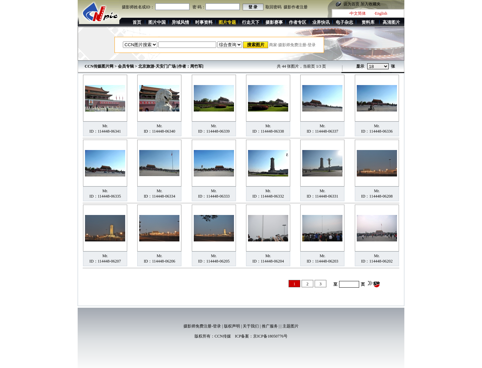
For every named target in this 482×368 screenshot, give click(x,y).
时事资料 (204, 22)
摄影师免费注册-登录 (202, 326)
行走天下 (250, 22)
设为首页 (351, 4)
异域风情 (180, 22)
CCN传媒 (223, 336)
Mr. (105, 126)
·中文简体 (357, 13)
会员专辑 (126, 66)
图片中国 (157, 22)
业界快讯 (321, 22)
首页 (137, 22)
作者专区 (297, 22)
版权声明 (232, 326)
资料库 (368, 22)
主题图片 (291, 326)
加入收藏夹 (370, 4)
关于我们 (251, 326)
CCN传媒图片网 (99, 66)
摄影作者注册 (296, 7)
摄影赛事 (274, 22)
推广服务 (270, 326)
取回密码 (273, 7)
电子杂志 (344, 22)
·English (380, 13)
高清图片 (391, 22)
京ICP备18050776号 (270, 336)
